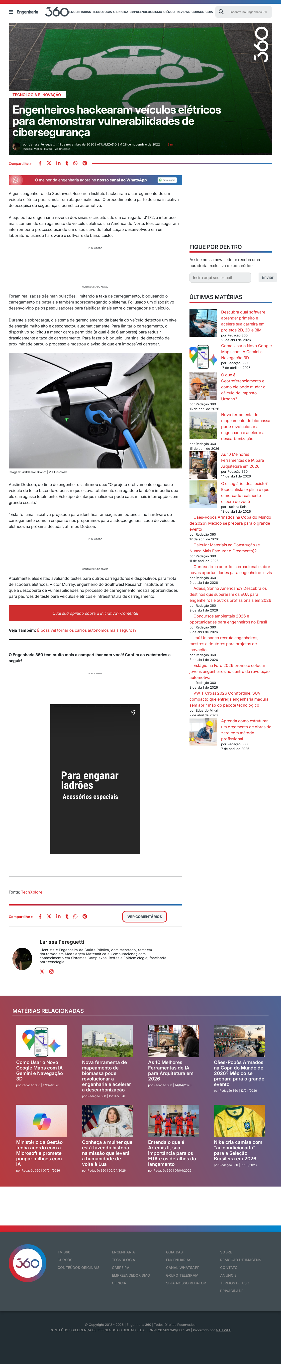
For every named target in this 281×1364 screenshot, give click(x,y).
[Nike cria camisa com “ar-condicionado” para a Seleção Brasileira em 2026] (239, 1121)
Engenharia (123, 1252)
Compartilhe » (20, 163)
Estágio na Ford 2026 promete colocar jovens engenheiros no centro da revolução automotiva (229, 671)
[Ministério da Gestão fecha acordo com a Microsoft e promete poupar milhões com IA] (41, 1121)
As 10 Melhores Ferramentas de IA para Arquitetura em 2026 (242, 460)
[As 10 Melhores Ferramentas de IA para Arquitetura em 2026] (203, 465)
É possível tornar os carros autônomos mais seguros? (86, 630)
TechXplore (31, 892)
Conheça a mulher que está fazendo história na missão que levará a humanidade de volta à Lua (107, 1153)
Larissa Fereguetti (62, 942)
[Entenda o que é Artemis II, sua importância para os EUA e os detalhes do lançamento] (173, 1121)
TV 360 (64, 1252)
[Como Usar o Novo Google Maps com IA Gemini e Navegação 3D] (203, 357)
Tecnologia (102, 12)
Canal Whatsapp (182, 1267)
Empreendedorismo (146, 12)
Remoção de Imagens (240, 1260)
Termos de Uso (234, 1283)
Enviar (268, 277)
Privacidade (231, 1291)
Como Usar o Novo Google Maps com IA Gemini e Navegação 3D (246, 351)
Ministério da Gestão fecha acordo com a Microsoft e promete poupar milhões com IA (39, 1153)
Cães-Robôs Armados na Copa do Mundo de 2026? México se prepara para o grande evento (230, 523)
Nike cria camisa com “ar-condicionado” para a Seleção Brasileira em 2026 (238, 1150)
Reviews (183, 12)
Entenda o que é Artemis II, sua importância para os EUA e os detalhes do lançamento (172, 1153)
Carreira (120, 12)
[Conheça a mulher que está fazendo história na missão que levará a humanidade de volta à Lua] (107, 1121)
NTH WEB (223, 1330)
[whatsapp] (58, 163)
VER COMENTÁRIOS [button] (144, 916)
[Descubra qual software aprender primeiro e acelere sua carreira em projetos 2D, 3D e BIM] (203, 323)
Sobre (226, 1252)
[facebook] (40, 163)
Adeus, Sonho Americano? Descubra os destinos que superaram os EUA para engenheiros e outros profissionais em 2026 (230, 594)
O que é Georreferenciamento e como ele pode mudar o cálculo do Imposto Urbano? (243, 386)
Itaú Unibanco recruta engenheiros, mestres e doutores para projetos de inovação (223, 643)
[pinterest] (85, 163)
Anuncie (228, 1275)
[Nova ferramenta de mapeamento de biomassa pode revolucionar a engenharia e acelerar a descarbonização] (203, 426)
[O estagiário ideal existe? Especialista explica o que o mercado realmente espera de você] (203, 495)
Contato (229, 1267)
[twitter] (49, 163)
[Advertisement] (95, 266)
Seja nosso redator (186, 1283)
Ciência (169, 12)
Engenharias (80, 12)
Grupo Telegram (182, 1275)
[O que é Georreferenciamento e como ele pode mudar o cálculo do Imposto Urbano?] (203, 386)
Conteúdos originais (78, 1267)
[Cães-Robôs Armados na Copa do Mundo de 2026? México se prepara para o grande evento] (239, 1041)
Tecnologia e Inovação (36, 94)
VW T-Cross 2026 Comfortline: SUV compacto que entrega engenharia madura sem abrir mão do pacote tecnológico (229, 699)
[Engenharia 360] (43, 11)
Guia (209, 12)
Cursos (197, 12)
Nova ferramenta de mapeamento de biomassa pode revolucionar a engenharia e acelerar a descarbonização (245, 426)
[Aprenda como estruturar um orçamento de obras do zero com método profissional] (203, 732)
